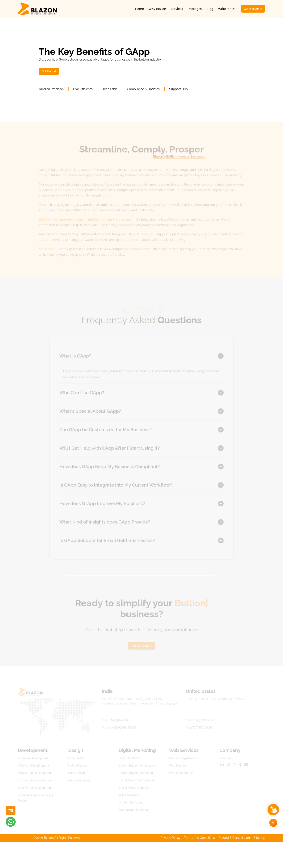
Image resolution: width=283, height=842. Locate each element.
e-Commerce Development (36, 781)
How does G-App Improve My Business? (102, 504)
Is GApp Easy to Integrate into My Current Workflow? (115, 486)
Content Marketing (131, 803)
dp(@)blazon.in (203, 721)
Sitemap (259, 838)
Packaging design (80, 781)
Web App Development (33, 766)
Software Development (33, 759)
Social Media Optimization (136, 781)
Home (139, 9)
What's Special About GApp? (90, 412)
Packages (195, 9)
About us (225, 759)
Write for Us (226, 9)
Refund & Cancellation (234, 838)
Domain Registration (183, 759)
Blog (209, 9)
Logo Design (76, 759)
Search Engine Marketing (136, 773)
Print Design (76, 773)
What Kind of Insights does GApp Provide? (104, 523)
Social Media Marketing (134, 788)
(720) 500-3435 (201, 728)
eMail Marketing (129, 795)
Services (177, 9)
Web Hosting (177, 766)
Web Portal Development (35, 788)
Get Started (49, 71)
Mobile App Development (35, 773)
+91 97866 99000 (124, 728)
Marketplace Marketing (134, 810)
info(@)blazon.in (120, 721)
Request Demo (141, 646)
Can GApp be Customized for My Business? (105, 430)
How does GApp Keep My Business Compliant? (109, 467)
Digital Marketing (130, 759)
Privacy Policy (170, 838)
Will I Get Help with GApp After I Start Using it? (109, 449)
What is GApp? (75, 356)
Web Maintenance (181, 773)
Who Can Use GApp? (81, 393)
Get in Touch (253, 8)
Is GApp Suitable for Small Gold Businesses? (107, 541)
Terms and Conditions (199, 838)
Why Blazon (157, 9)
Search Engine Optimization (137, 766)
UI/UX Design (77, 766)
